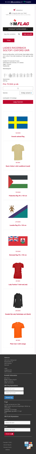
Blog (5, 412)
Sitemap (5, 447)
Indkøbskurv (18, 10)
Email (5, 426)
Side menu (28, 34)
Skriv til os (7, 378)
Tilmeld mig (9, 397)
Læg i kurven (18, 102)
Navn (5, 419)
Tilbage (9, 40)
